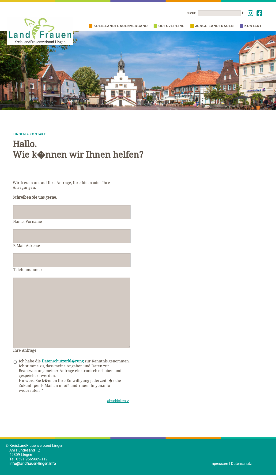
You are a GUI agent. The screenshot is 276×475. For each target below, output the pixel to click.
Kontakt (251, 26)
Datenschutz (241, 463)
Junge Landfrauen (212, 26)
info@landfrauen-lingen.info (32, 463)
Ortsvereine (169, 26)
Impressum (219, 463)
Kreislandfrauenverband (118, 26)
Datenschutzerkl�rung (63, 361)
